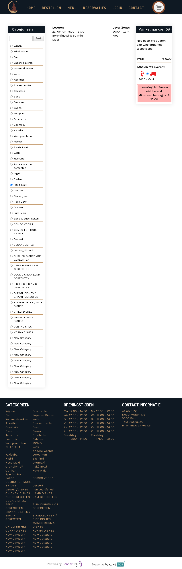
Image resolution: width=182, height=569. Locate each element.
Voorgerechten (21, 136)
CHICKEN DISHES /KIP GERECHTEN (25, 258)
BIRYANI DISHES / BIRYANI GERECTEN (24, 295)
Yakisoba (17, 158)
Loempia (17, 124)
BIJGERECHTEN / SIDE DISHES (26, 304)
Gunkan (16, 207)
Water (15, 74)
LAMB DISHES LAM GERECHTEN (24, 267)
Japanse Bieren (21, 62)
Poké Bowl (18, 201)
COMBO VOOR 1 (22, 224)
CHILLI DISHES (22, 311)
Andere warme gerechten (21, 166)
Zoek (38, 38)
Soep (15, 96)
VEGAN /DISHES (23, 244)
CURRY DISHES (22, 326)
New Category (20, 338)
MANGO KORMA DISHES (21, 319)
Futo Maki (18, 213)
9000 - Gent (146, 79)
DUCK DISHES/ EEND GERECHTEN (25, 276)
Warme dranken (21, 68)
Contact (131, 8)
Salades (17, 130)
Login (113, 8)
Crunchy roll (19, 196)
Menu (70, 8)
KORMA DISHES (22, 332)
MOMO (16, 141)
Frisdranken (19, 51)
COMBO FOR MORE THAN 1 (23, 232)
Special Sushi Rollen (24, 218)
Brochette (18, 119)
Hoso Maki (18, 184)
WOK (15, 153)
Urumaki (17, 190)
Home (30, 8)
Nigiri (15, 173)
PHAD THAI (19, 147)
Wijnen (16, 46)
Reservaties (91, 8)
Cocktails (17, 91)
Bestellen (50, 8)
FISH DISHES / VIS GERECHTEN (23, 286)
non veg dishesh (22, 250)
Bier (14, 57)
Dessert (16, 239)
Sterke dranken (21, 85)
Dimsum (17, 102)
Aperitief (17, 79)
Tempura (17, 113)
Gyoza (15, 108)
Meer (55, 39)
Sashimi (16, 179)
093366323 (136, 422)
